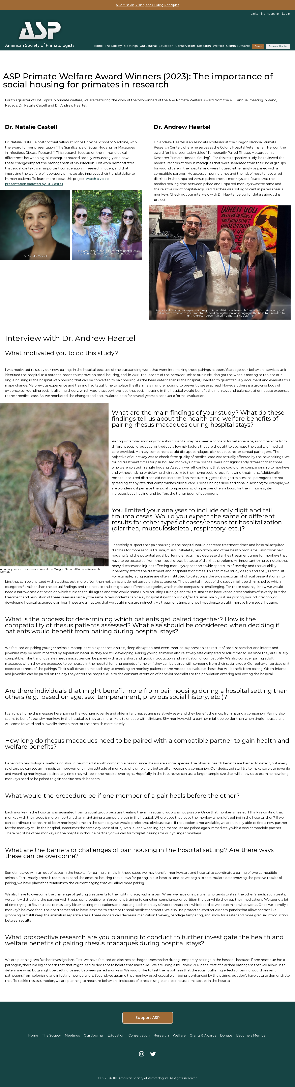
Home (98, 46)
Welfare (218, 46)
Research (204, 46)
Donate (258, 46)
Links (254, 13)
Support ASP (148, 1017)
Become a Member (278, 46)
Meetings (131, 46)
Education (166, 46)
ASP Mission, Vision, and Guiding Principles (147, 5)
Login (286, 13)
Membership (270, 13)
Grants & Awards (238, 46)
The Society (113, 46)
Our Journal (148, 46)
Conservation (185, 46)
